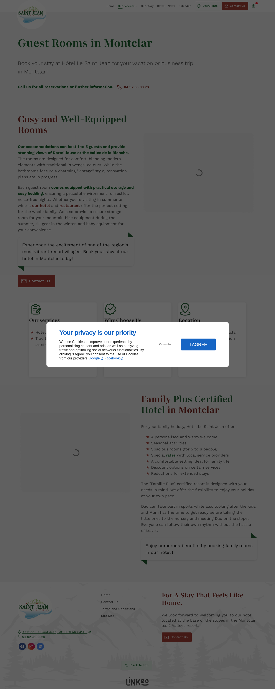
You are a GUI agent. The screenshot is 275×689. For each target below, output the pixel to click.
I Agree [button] (198, 344)
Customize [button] (165, 344)
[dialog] (137, 344)
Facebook (112, 358)
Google (94, 358)
